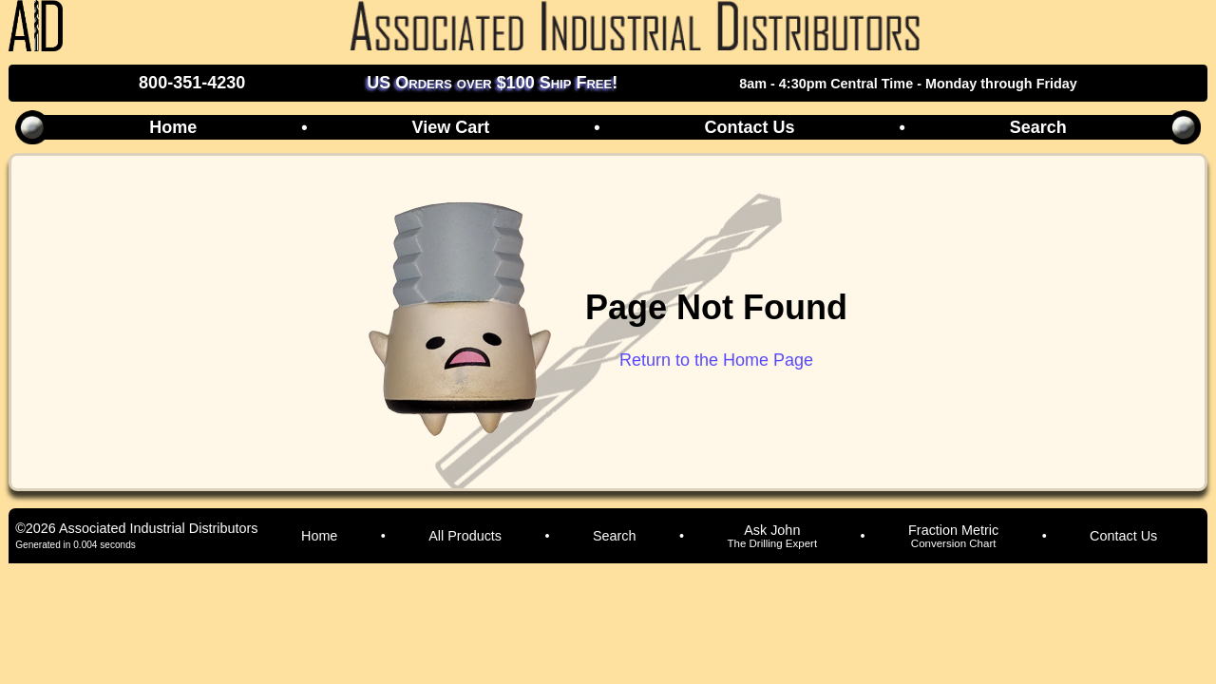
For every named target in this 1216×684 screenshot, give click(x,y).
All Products (465, 535)
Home (173, 127)
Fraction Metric (953, 535)
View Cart (450, 127)
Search (1038, 127)
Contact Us (749, 127)
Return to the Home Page (716, 360)
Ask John (772, 535)
